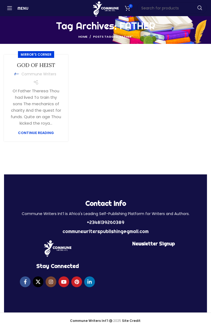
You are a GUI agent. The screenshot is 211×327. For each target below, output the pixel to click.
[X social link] (38, 281)
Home (82, 36)
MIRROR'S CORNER (36, 54)
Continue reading (36, 133)
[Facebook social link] (25, 281)
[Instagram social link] (51, 281)
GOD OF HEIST (36, 65)
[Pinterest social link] (76, 281)
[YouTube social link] (63, 281)
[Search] (172, 8)
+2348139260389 (105, 222)
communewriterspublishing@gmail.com (105, 231)
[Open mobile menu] (16, 8)
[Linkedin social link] (89, 281)
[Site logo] (105, 9)
